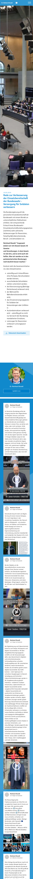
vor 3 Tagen (13, 407)
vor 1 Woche (13, 858)
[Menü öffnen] (29, 3)
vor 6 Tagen (13, 642)
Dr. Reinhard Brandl (16, 386)
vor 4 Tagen (13, 509)
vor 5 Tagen (13, 561)
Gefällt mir (17, 391)
